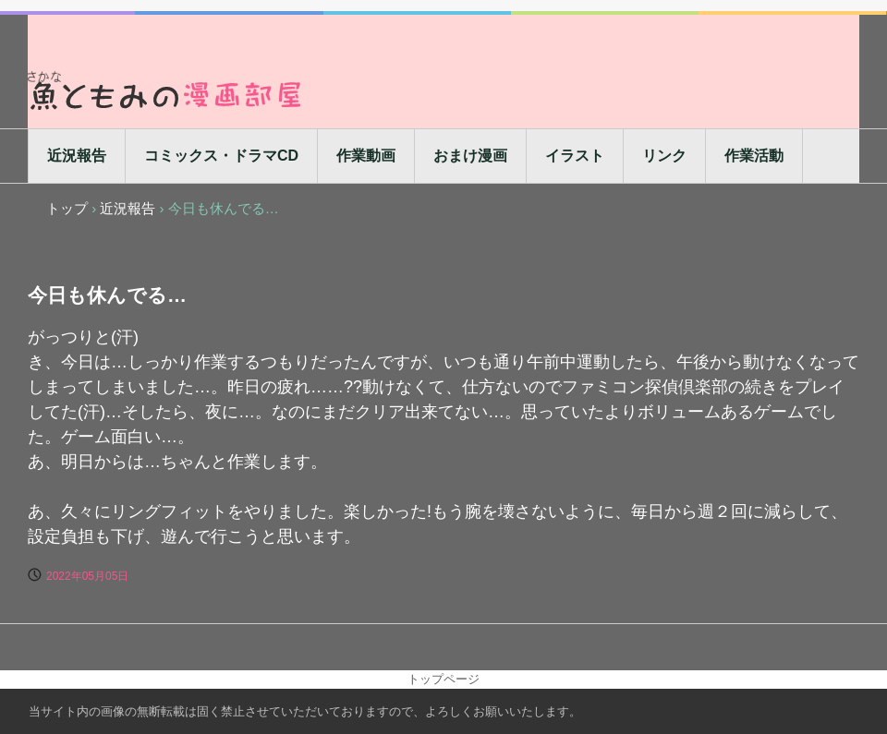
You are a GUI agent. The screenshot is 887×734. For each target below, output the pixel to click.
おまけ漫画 (470, 155)
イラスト (574, 155)
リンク (664, 155)
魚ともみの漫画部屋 (166, 90)
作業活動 (754, 155)
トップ (67, 208)
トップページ (443, 679)
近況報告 (76, 155)
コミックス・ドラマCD (221, 155)
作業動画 (365, 155)
